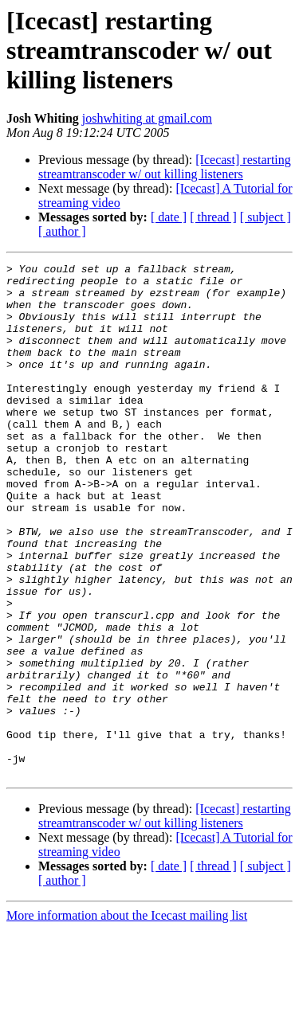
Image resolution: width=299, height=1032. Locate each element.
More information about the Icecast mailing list (126, 1018)
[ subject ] (265, 217)
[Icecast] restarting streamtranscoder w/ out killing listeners (164, 167)
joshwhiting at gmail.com (147, 118)
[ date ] (169, 217)
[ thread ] (213, 217)
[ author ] (62, 231)
